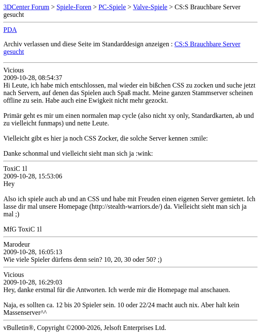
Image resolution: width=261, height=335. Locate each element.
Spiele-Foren (74, 7)
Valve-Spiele (150, 7)
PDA (10, 29)
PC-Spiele (112, 7)
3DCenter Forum (26, 7)
